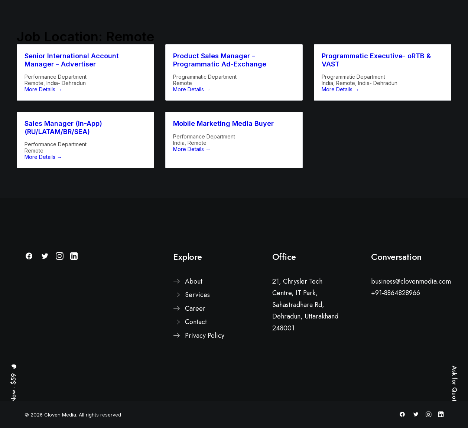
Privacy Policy (204, 384)
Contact (196, 370)
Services (197, 343)
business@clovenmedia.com (411, 329)
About (193, 329)
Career (195, 357)
